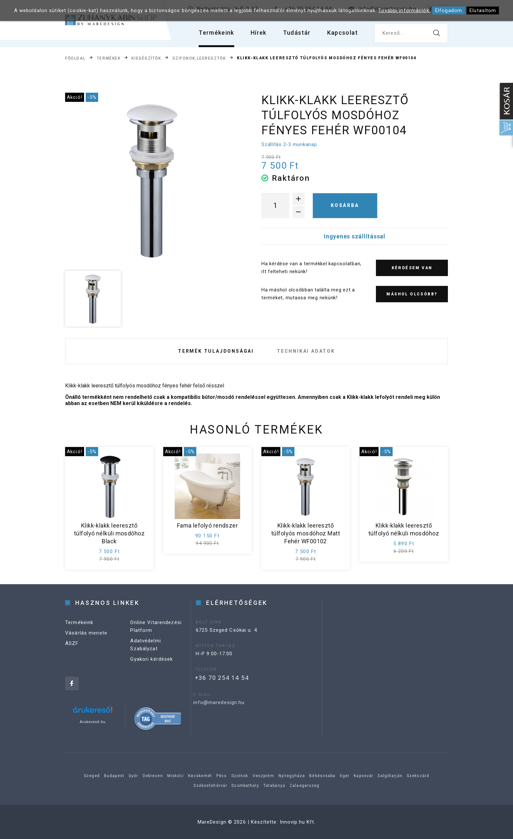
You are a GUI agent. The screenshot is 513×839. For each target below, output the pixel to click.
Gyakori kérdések (151, 666)
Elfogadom (448, 10)
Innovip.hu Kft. (298, 822)
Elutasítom (482, 10)
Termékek (108, 58)
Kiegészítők (146, 58)
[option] (152, 180)
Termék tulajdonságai (216, 351)
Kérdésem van (412, 268)
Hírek (259, 32)
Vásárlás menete (86, 640)
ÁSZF (72, 651)
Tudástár (297, 32)
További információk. (404, 10)
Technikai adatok (306, 351)
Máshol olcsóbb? (411, 294)
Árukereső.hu (93, 722)
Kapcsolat (342, 32)
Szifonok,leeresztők (199, 58)
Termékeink (216, 32)
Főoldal (75, 58)
